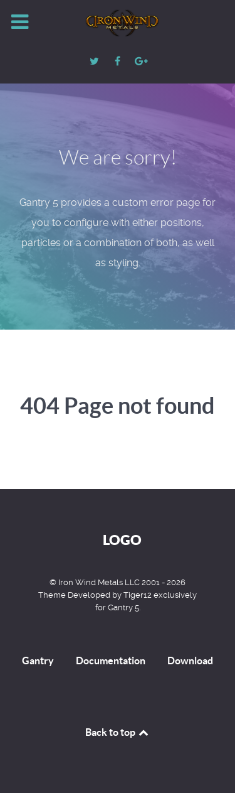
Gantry (38, 660)
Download (190, 660)
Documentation (110, 660)
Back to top (117, 732)
